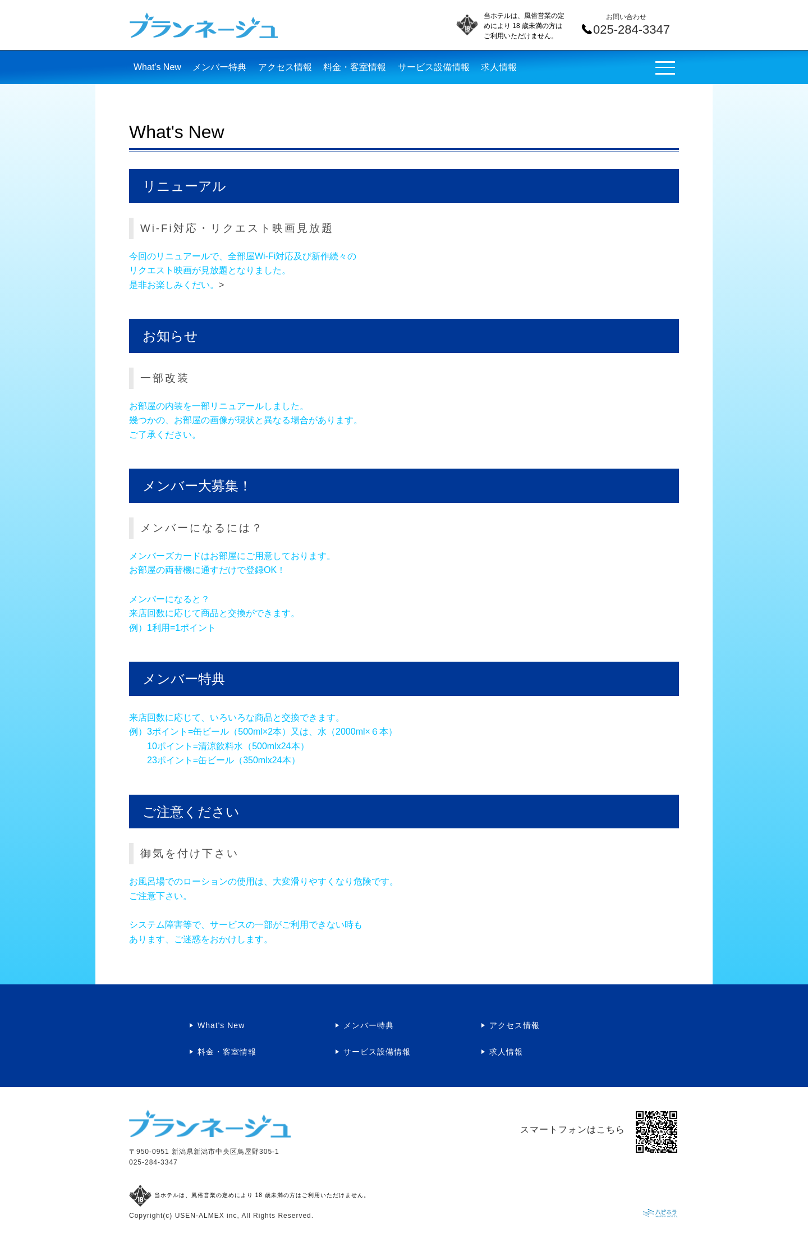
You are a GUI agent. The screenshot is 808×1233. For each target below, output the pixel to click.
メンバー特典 (219, 67)
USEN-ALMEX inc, (207, 1216)
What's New (157, 67)
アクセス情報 (285, 67)
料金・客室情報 (354, 67)
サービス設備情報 (434, 67)
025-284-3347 (153, 1162)
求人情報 (499, 67)
